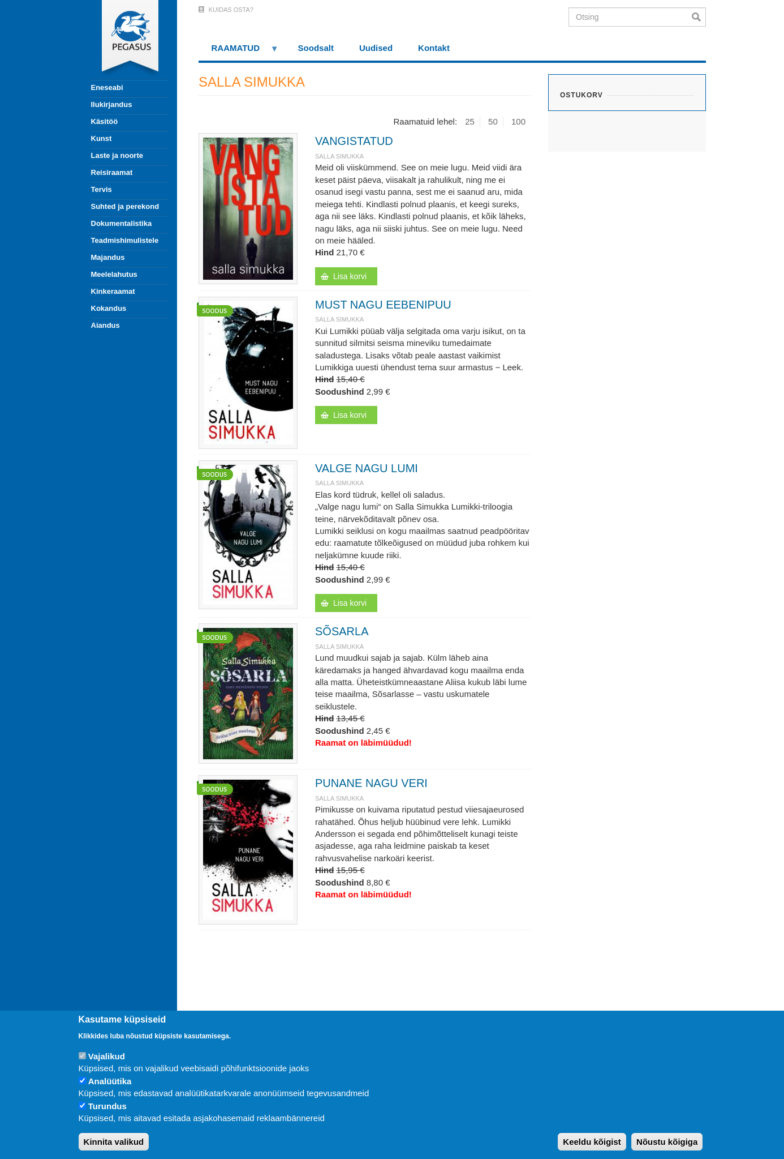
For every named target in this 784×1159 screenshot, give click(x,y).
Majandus (108, 257)
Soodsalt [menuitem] (316, 48)
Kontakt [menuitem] (434, 48)
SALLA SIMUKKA (339, 156)
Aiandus (105, 325)
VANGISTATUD (354, 141)
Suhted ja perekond (125, 206)
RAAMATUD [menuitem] (239, 52)
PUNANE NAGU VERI (371, 783)
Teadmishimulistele (125, 240)
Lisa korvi (350, 276)
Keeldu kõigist (592, 1142)
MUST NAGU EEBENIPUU (383, 304)
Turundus (107, 1106)
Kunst (101, 138)
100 (518, 121)
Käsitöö (104, 121)
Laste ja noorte (117, 155)
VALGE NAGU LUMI (366, 468)
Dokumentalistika (121, 223)
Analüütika (110, 1081)
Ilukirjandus (111, 104)
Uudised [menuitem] (376, 48)
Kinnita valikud (114, 1142)
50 (493, 121)
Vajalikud (106, 1056)
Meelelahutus (114, 274)
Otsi (699, 16)
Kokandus (109, 308)
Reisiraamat (112, 172)
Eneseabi (107, 87)
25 (470, 121)
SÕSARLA (341, 631)
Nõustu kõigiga (666, 1142)
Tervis (101, 189)
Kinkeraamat (113, 291)
